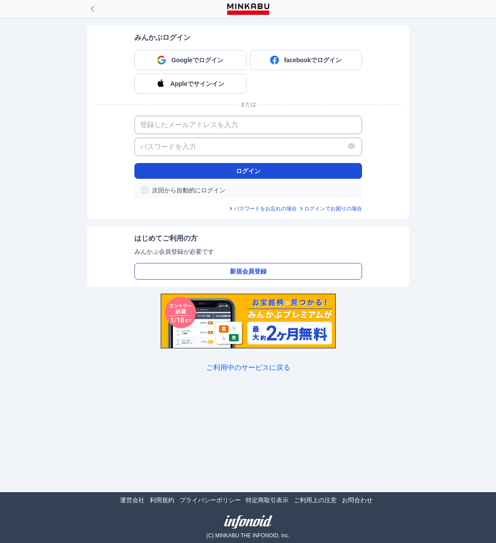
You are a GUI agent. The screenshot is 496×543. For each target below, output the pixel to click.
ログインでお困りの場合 (333, 209)
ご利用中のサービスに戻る (248, 367)
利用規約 (162, 500)
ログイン (248, 170)
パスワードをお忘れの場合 (265, 209)
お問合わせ (357, 500)
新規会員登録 (248, 271)
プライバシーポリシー (210, 500)
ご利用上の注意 (315, 500)
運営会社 (132, 500)
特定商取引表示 (267, 500)
